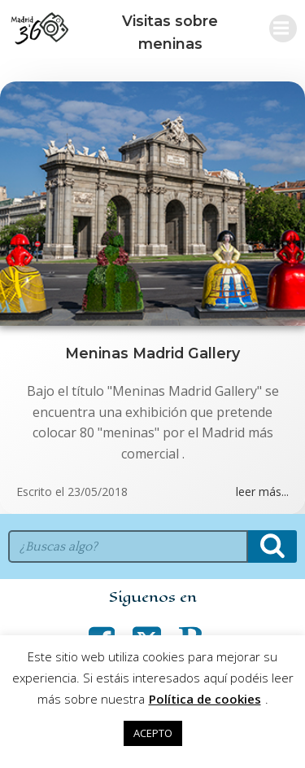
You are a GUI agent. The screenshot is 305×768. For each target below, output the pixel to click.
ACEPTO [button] (152, 733)
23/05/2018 (98, 491)
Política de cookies (205, 699)
